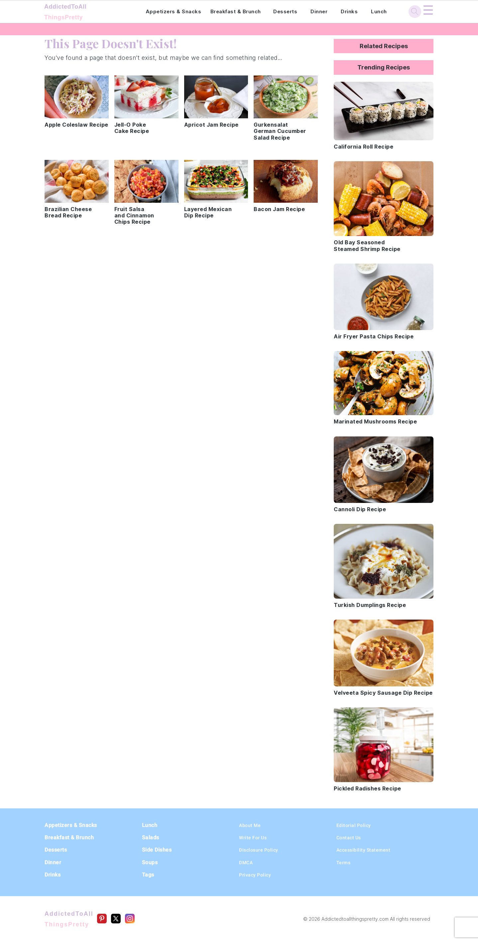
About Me (250, 825)
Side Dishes (157, 850)
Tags (148, 875)
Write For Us (253, 837)
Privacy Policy (255, 875)
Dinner (318, 11)
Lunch (379, 11)
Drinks (349, 11)
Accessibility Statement (363, 850)
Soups (150, 862)
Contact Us (348, 837)
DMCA (246, 862)
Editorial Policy (353, 825)
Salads (150, 837)
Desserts (285, 11)
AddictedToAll (85, 12)
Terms (343, 862)
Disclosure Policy (258, 850)
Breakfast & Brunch (235, 11)
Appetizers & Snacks (173, 11)
